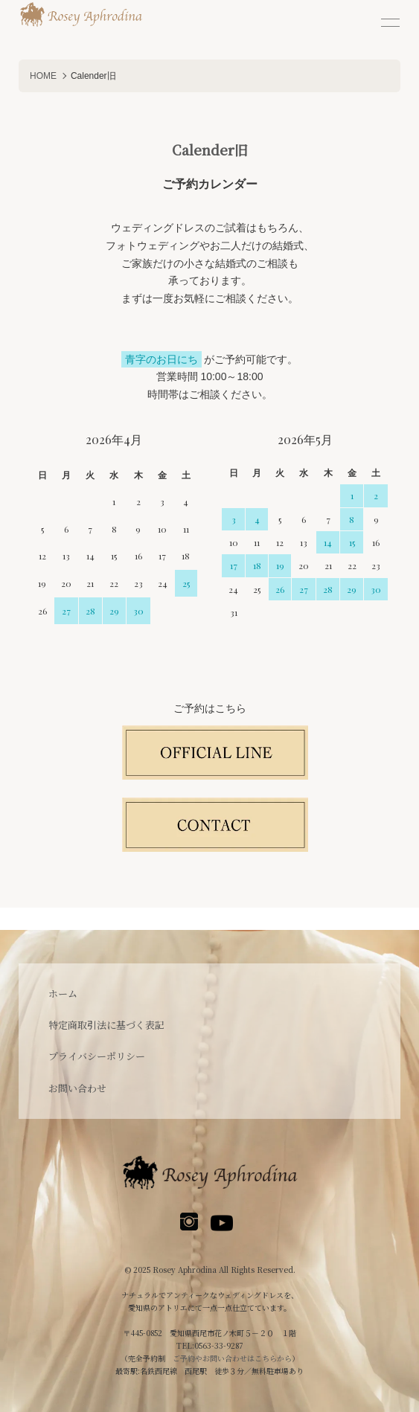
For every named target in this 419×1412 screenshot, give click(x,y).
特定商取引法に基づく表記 (106, 1025)
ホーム (62, 993)
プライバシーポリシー (96, 1056)
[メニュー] (389, 22)
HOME (43, 76)
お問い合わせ (77, 1088)
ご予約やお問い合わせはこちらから (232, 1358)
